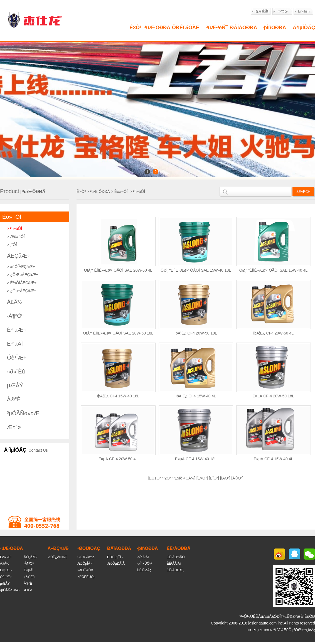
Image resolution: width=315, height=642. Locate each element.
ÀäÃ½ (14, 302)
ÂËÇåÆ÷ (18, 256)
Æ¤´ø (14, 427)
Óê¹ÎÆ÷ (16, 358)
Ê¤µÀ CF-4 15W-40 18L (195, 459)
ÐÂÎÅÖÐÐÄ (243, 27)
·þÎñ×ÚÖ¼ (144, 563)
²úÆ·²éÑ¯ (217, 27)
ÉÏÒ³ (214, 478)
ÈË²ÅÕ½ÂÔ (176, 557)
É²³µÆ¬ (16, 330)
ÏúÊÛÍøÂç (144, 570)
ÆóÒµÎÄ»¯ (85, 563)
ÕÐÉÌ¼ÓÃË (185, 27)
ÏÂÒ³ (225, 478)
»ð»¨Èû (16, 371)
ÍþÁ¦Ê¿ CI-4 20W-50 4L (273, 333)
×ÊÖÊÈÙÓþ (86, 577)
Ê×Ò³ (135, 27)
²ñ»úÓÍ (139, 191)
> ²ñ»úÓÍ (14, 228)
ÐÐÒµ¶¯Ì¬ (115, 557)
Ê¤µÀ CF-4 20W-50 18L (273, 396)
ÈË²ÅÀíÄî (174, 563)
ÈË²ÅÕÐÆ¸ (175, 570)
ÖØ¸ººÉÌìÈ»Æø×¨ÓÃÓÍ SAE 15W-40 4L (273, 270)
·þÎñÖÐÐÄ (274, 27)
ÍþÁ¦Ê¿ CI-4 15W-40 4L (196, 396)
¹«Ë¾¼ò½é (86, 557)
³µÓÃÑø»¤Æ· (24, 413)
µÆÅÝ (15, 385)
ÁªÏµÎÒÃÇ (304, 27)
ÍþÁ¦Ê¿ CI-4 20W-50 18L (195, 333)
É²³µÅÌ (15, 344)
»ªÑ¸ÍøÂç (308, 630)
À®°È (14, 399)
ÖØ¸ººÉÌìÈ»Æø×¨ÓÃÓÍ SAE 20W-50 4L (118, 270)
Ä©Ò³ (237, 478)
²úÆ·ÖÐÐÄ (157, 27)
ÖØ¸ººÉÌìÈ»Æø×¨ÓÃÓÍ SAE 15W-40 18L (196, 270)
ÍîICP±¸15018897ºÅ (261, 630)
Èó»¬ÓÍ (11, 217)
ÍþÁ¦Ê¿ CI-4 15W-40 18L (118, 396)
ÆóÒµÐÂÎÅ (116, 563)
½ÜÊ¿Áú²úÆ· (58, 557)
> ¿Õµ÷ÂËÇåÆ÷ (21, 291)
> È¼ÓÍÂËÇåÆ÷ (21, 283)
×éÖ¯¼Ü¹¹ (85, 570)
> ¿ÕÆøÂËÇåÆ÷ (22, 274)
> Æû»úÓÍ (16, 236)
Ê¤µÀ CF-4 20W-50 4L (118, 459)
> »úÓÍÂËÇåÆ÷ (21, 266)
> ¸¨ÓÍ (12, 244)
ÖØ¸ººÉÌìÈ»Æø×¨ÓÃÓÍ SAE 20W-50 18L (118, 333)
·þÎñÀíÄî (143, 557)
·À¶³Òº (15, 316)
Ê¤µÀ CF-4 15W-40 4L (273, 459)
